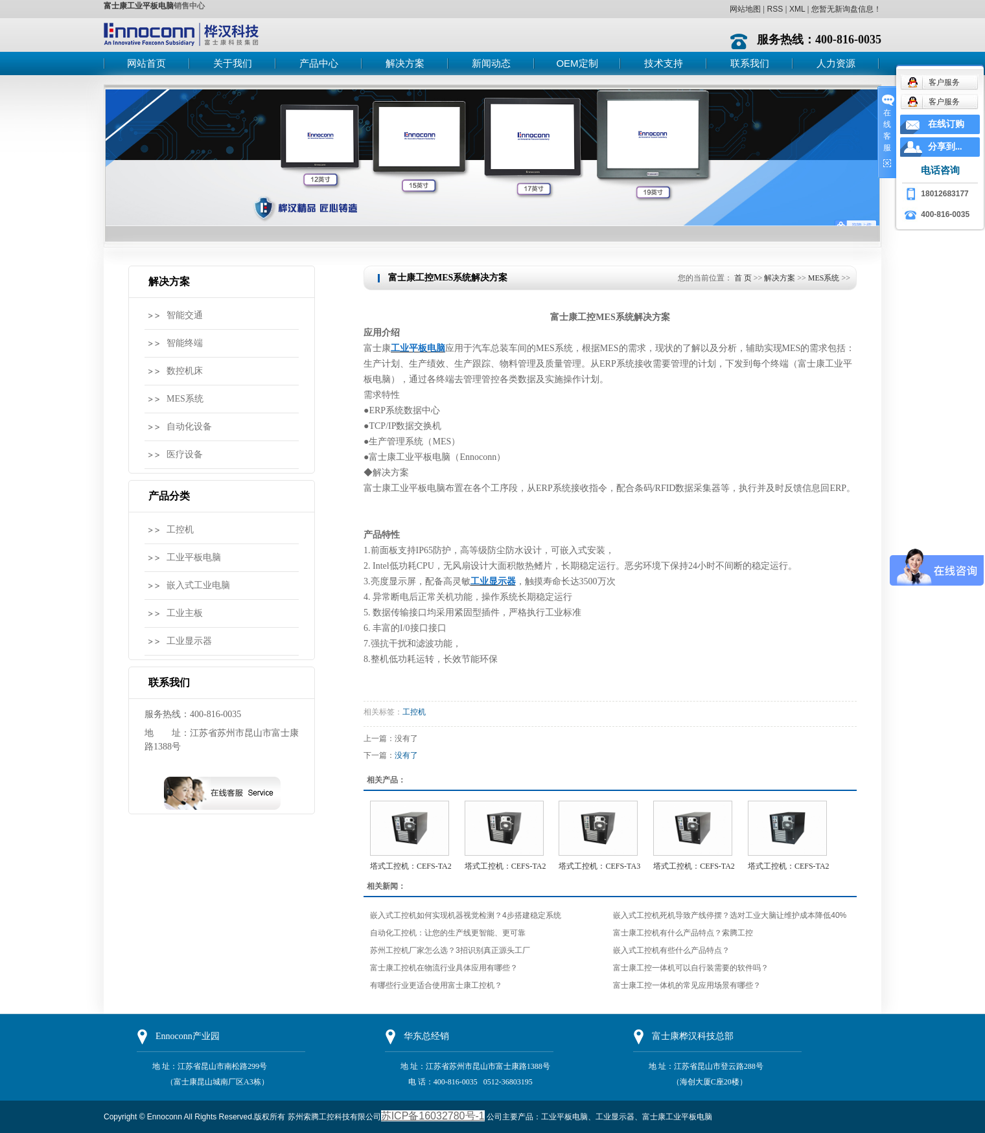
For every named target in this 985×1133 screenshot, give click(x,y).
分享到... (945, 147)
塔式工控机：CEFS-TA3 (599, 866)
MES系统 (185, 399)
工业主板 (185, 613)
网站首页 (146, 63)
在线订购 (946, 124)
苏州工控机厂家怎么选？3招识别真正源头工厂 (450, 950)
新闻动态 (491, 63)
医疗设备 (185, 454)
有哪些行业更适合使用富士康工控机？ (436, 985)
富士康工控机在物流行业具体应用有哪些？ (444, 967)
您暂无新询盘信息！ (846, 9)
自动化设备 (189, 426)
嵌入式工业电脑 (198, 585)
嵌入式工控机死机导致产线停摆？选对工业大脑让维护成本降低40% (729, 915)
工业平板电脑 (194, 557)
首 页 (743, 277)
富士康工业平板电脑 (139, 5)
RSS (775, 9)
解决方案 (405, 63)
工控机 (180, 529)
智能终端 (185, 343)
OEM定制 (576, 63)
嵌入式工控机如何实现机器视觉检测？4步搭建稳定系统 (465, 915)
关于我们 (232, 63)
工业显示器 (189, 641)
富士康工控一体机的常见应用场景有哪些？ (687, 985)
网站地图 (745, 9)
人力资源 (836, 63)
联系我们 (749, 63)
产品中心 (318, 63)
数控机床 (185, 371)
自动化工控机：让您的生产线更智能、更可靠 (448, 932)
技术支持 (663, 63)
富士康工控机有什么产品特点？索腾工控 (683, 932)
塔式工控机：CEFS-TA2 (411, 866)
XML (797, 9)
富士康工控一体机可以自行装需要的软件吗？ (691, 967)
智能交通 (185, 315)
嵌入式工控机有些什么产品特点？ (671, 950)
